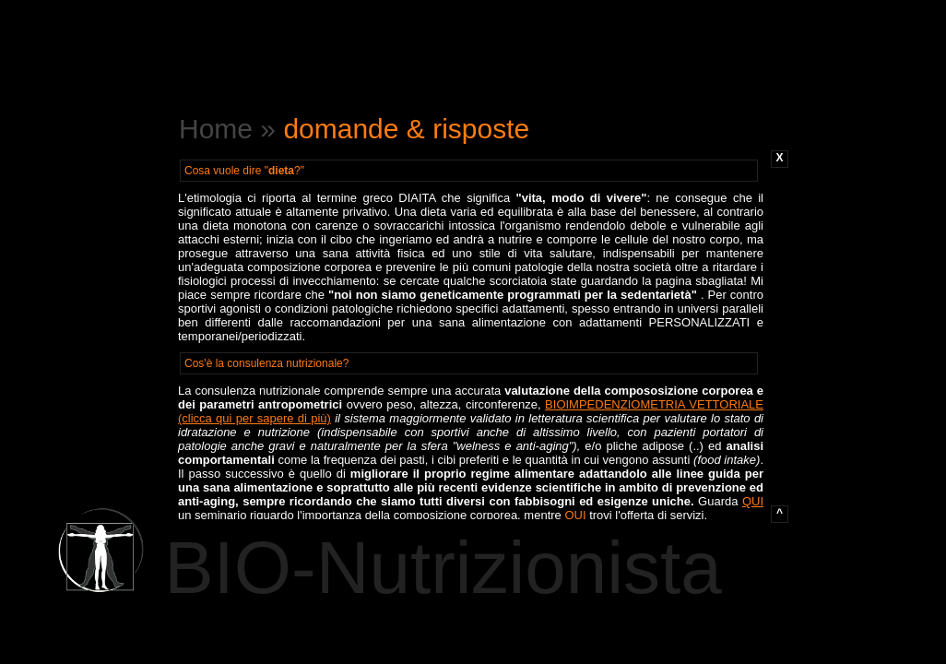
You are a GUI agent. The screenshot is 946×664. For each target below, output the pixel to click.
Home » (231, 128)
